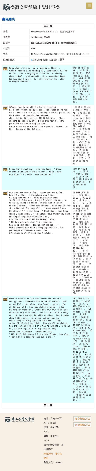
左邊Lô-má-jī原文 (39, 60)
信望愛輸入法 (82, 424)
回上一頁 (48, 26)
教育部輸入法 (82, 418)
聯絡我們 (48, 453)
